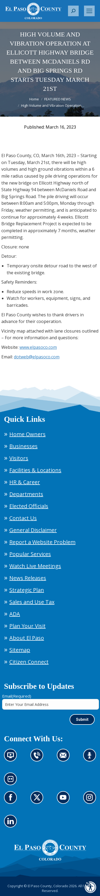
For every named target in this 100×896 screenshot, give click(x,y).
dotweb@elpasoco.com (36, 357)
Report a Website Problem (42, 542)
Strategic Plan (26, 590)
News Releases (27, 578)
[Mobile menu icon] (89, 11)
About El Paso (26, 637)
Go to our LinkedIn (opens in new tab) (11, 824)
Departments (26, 494)
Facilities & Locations (35, 470)
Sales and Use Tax (31, 601)
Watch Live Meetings (35, 566)
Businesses (23, 446)
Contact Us (23, 518)
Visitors (18, 458)
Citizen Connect (29, 661)
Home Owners (27, 434)
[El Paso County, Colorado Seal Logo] (50, 859)
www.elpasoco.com (38, 347)
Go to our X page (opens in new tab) (38, 800)
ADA (14, 613)
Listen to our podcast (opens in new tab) (91, 758)
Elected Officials (28, 506)
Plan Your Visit (27, 625)
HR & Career (24, 482)
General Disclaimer (33, 530)
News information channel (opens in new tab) (12, 758)
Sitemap (19, 649)
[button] (73, 11)
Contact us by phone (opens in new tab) (38, 758)
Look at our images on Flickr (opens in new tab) (12, 782)
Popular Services (30, 554)
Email (16, 696)
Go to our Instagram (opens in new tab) (91, 800)
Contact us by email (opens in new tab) (65, 758)
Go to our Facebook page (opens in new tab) (11, 800)
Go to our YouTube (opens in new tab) (64, 800)
